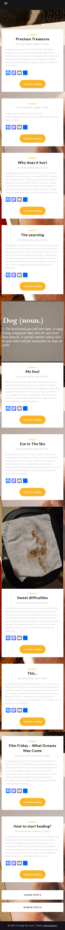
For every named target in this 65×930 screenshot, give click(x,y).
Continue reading (32, 84)
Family (32, 34)
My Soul (32, 371)
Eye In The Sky (32, 444)
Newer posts (33, 907)
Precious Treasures (32, 39)
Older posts (32, 895)
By (24, 44)
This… (32, 673)
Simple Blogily (50, 925)
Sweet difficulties (32, 597)
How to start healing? (32, 826)
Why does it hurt (32, 162)
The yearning (32, 235)
